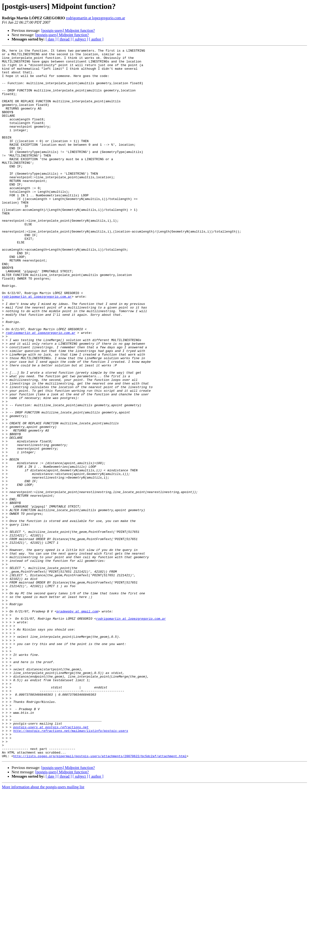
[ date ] (51, 39)
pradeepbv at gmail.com (77, 724)
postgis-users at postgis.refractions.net (51, 863)
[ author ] (96, 39)
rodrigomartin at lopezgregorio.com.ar (95, 18)
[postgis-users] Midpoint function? (68, 30)
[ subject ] (80, 39)
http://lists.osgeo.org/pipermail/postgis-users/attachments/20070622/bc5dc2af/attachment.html (100, 898)
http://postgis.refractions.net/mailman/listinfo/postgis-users (70, 867)
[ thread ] (64, 39)
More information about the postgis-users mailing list (43, 929)
